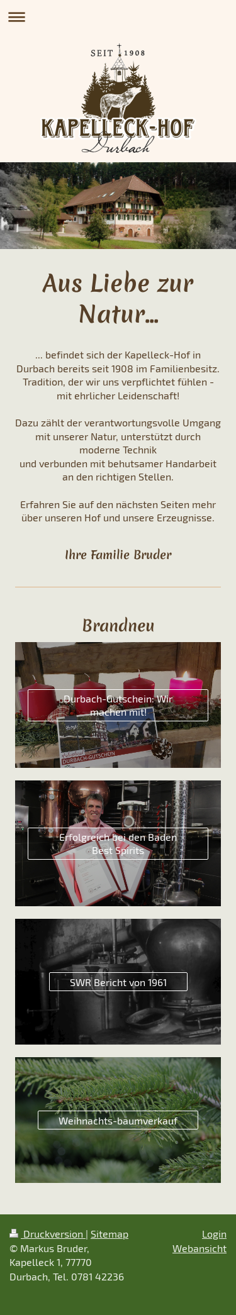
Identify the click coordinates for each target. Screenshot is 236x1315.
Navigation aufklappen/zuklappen (118, 16)
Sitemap (109, 1234)
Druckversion (47, 1234)
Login (214, 1234)
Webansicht (199, 1248)
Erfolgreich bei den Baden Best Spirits (118, 844)
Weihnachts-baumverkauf (118, 1120)
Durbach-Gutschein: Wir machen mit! (118, 705)
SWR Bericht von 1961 (118, 982)
